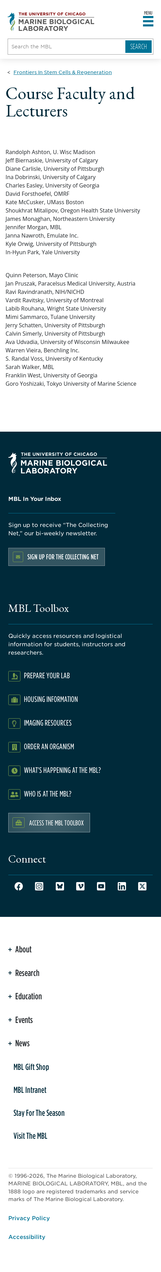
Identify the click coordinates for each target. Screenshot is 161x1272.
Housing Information (51, 699)
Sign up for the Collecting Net (63, 556)
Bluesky (60, 886)
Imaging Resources (48, 722)
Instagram (39, 886)
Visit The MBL (30, 1135)
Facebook (19, 886)
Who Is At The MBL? (47, 793)
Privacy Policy (29, 1217)
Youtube (101, 886)
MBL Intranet (30, 1090)
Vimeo (80, 886)
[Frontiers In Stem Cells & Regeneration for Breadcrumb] (63, 72)
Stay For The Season (39, 1112)
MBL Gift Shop (31, 1067)
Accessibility (26, 1236)
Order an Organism (49, 746)
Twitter (142, 886)
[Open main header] (148, 21)
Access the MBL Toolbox (56, 822)
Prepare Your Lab (47, 675)
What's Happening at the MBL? (62, 770)
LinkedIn (122, 886)
